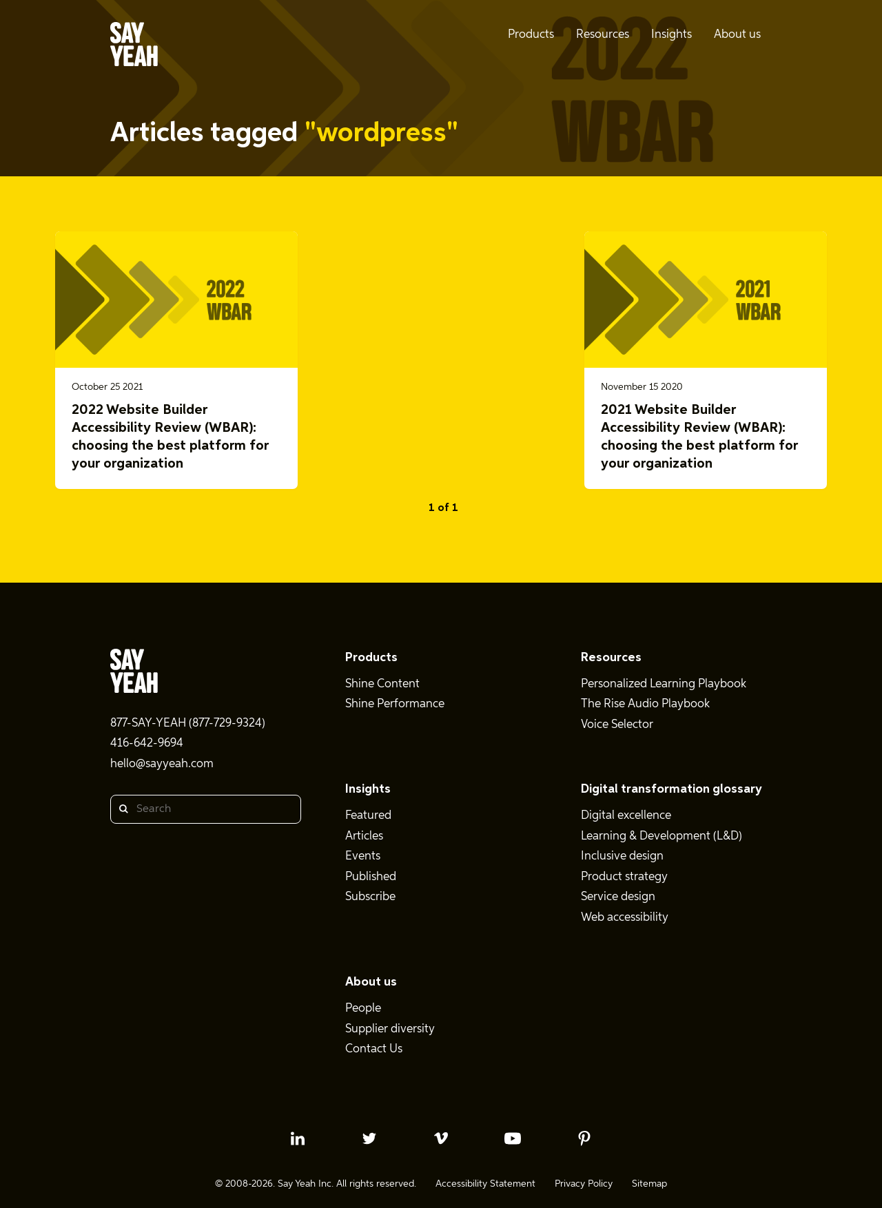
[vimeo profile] (441, 1138)
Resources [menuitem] (602, 35)
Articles (364, 836)
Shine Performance (394, 704)
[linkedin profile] (298, 1138)
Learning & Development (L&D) (661, 836)
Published (370, 877)
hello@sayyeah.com (162, 764)
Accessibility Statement (485, 1184)
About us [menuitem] (737, 35)
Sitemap (649, 1184)
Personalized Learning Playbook (663, 684)
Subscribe (370, 897)
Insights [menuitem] (671, 35)
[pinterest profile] (584, 1138)
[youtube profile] (513, 1138)
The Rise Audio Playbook (645, 704)
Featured (368, 816)
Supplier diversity (390, 1029)
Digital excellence (626, 816)
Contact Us (373, 1049)
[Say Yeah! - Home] (134, 47)
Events (362, 856)
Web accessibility (624, 918)
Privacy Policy (584, 1184)
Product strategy (624, 877)
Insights (368, 789)
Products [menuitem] (531, 35)
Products (371, 658)
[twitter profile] (369, 1138)
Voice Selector (617, 725)
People (363, 1008)
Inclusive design (622, 856)
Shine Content (382, 684)
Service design (618, 897)
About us (371, 982)
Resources (611, 658)
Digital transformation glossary (671, 789)
